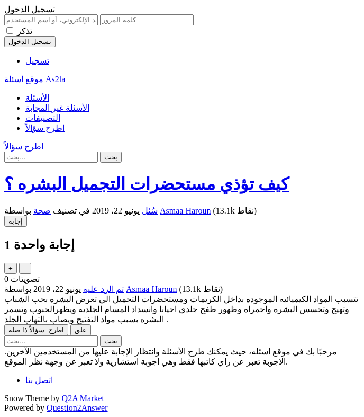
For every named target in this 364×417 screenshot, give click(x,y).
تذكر (24, 31)
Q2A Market (83, 398)
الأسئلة (37, 97)
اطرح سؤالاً (45, 127)
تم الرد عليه (103, 289)
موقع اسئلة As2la (34, 79)
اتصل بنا (39, 380)
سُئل (150, 210)
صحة (42, 210)
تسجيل (37, 60)
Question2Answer (77, 407)
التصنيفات (42, 117)
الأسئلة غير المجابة (57, 107)
